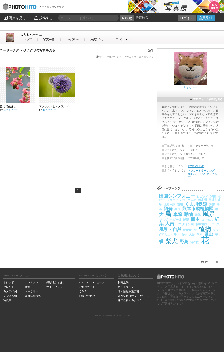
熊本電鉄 (201, 224)
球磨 (213, 196)
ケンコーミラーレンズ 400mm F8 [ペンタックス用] (202, 174)
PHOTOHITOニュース (91, 282)
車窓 (177, 214)
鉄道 (177, 209)
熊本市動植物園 (197, 208)
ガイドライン (126, 287)
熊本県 (202, 200)
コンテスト (31, 282)
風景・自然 (170, 229)
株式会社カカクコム (130, 300)
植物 (204, 228)
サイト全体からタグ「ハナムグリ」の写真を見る (126, 56)
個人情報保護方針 (128, 291)
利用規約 (123, 282)
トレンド (8, 282)
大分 (192, 234)
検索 (126, 18)
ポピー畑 (175, 219)
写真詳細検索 (33, 296)
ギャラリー (31, 291)
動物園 (187, 230)
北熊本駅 (169, 204)
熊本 (195, 219)
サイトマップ (54, 287)
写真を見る (14, 17)
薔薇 (180, 204)
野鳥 (184, 241)
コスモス (207, 219)
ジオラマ (172, 200)
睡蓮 (212, 204)
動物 (188, 214)
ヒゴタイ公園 (185, 224)
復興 (198, 215)
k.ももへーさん (29, 39)
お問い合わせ (87, 296)
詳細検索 (142, 17)
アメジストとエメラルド (54, 106)
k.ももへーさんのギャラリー (73, 39)
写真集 (7, 300)
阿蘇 (168, 208)
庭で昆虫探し (8, 106)
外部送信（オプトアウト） (134, 296)
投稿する (43, 17)
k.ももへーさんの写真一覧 (49, 39)
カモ (212, 224)
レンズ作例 (10, 296)
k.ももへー (31, 35)
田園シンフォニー (177, 196)
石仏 (184, 234)
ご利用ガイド (87, 287)
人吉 (169, 223)
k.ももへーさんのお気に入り (97, 39)
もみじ (192, 200)
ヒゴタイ (202, 196)
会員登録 (205, 18)
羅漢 (186, 219)
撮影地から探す (55, 282)
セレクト (8, 287)
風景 (208, 213)
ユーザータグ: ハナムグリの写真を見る (27, 50)
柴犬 (171, 241)
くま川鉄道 (196, 204)
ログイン (186, 18)
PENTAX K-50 (196, 166)
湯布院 (194, 242)
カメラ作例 (10, 291)
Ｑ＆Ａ (83, 291)
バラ (183, 200)
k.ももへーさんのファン (121, 39)
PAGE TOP (211, 262)
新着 (27, 287)
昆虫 (208, 233)
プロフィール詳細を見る (208, 99)
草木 (199, 234)
